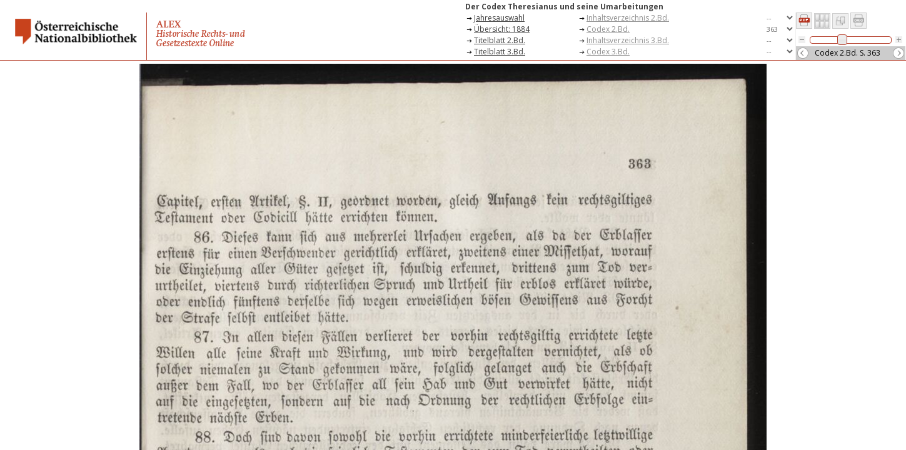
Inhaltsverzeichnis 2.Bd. (627, 17)
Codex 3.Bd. (608, 51)
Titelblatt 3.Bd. (499, 51)
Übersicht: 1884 (502, 29)
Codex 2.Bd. (608, 29)
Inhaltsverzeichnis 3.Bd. (627, 40)
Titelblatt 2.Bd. (499, 40)
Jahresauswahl (499, 17)
